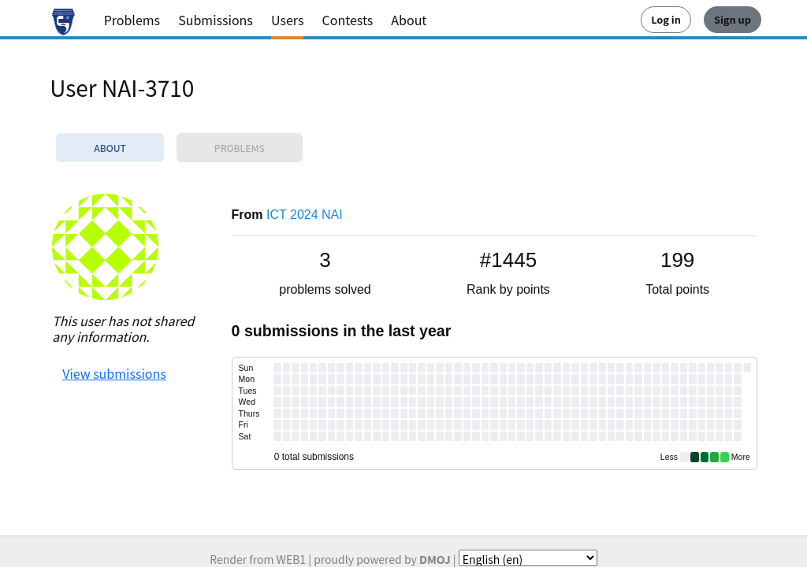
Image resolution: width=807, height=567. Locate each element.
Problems (132, 19)
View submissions (114, 373)
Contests (348, 19)
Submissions (215, 19)
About (408, 19)
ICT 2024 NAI (304, 214)
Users (287, 19)
